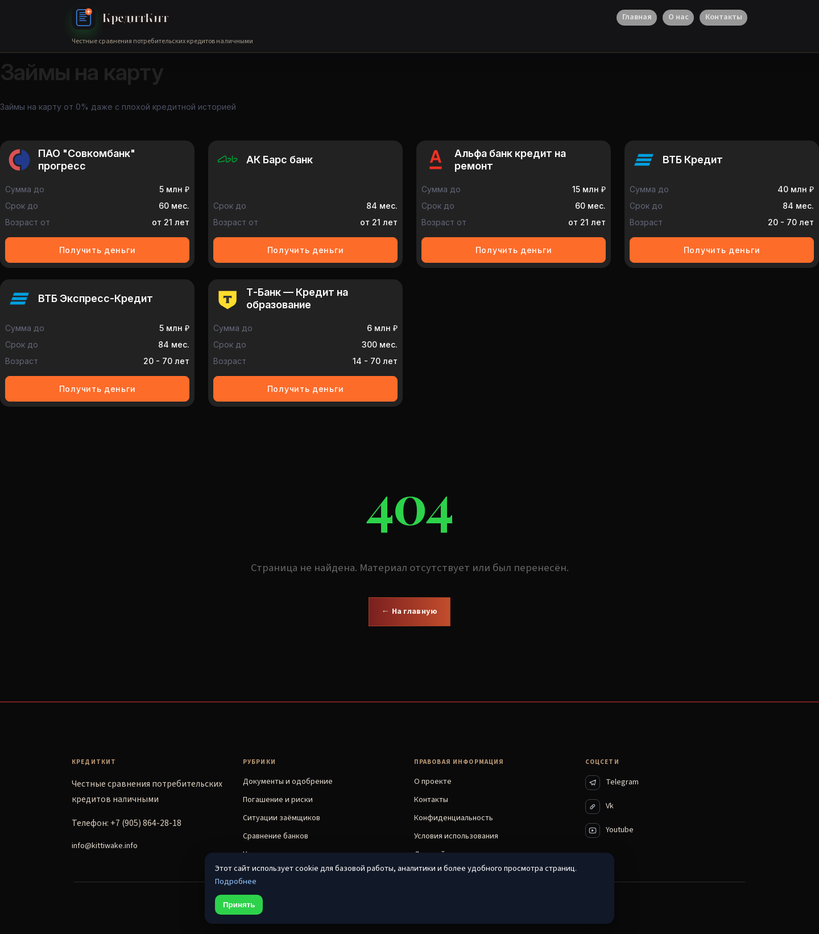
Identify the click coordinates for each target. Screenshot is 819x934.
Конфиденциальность (453, 818)
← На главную (410, 611)
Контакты (723, 17)
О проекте (433, 781)
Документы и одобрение (288, 781)
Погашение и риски (278, 799)
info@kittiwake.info (105, 846)
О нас (678, 17)
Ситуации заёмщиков (281, 818)
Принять (239, 904)
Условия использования (456, 836)
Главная (637, 17)
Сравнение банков (275, 836)
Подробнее (236, 881)
